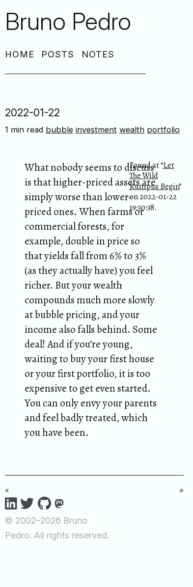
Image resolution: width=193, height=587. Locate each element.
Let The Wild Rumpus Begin (154, 176)
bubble (59, 129)
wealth (131, 129)
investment (96, 129)
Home (19, 54)
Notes (98, 54)
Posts (57, 54)
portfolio (163, 129)
